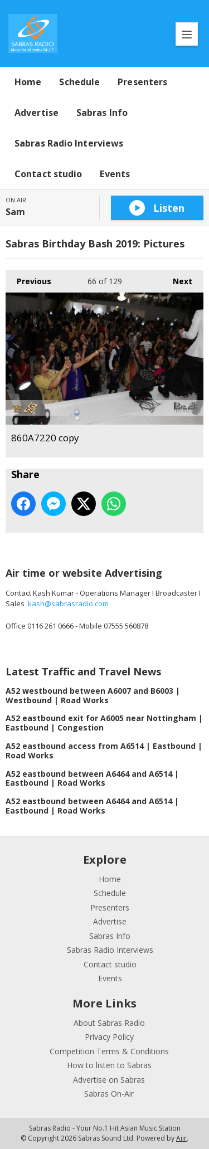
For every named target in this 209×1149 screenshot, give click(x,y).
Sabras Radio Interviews (68, 143)
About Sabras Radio (109, 1022)
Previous (28, 278)
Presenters (142, 82)
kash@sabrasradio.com (68, 603)
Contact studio (48, 174)
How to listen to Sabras (109, 1065)
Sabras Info (102, 112)
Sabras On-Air (109, 1093)
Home (27, 82)
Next (177, 278)
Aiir (181, 1138)
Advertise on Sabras (109, 1079)
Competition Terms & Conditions (109, 1051)
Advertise (36, 112)
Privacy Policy (109, 1036)
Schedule (79, 82)
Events (115, 174)
